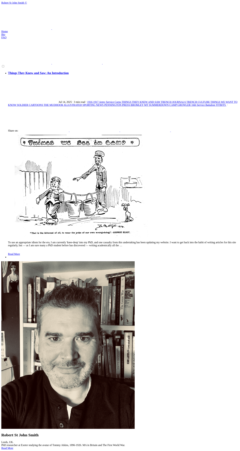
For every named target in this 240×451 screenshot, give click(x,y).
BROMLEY (137, 105)
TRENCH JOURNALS (173, 102)
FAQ (3, 37)
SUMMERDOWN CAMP (163, 105)
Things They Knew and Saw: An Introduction (38, 73)
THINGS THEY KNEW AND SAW (141, 102)
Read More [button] (7, 448)
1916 (90, 102)
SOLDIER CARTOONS (30, 105)
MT (146, 105)
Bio (3, 34)
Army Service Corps (110, 102)
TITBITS (221, 105)
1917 (96, 102)
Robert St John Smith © (120, 15)
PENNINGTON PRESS (117, 105)
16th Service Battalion (203, 105)
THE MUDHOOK (54, 105)
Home (4, 31)
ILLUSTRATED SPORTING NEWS (84, 105)
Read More (14, 254)
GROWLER (184, 105)
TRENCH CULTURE (198, 102)
